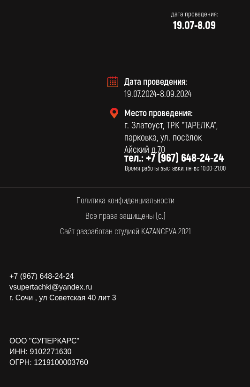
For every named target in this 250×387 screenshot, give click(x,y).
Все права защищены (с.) (125, 215)
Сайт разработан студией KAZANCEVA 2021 (125, 231)
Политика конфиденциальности (125, 200)
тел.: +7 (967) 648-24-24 (174, 157)
